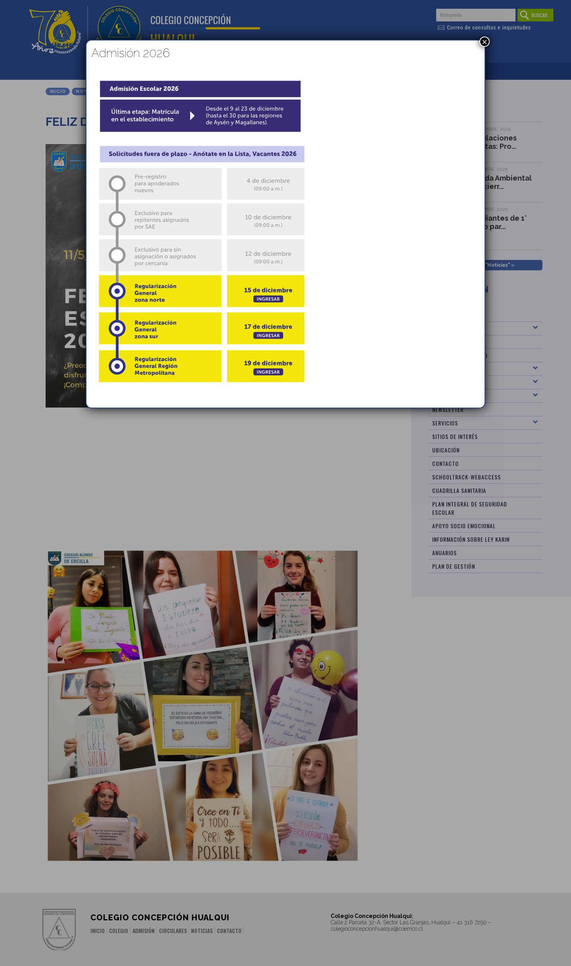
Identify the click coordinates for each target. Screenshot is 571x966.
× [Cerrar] (484, 42)
